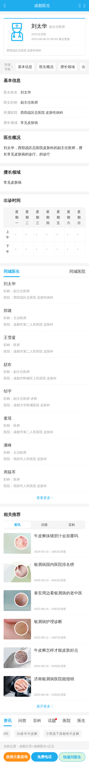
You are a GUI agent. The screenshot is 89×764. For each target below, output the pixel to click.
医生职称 (10, 102)
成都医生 (41, 746)
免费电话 (44, 757)
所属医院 (10, 113)
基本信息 (25, 67)
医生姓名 (10, 92)
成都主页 (26, 746)
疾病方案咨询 (17, 757)
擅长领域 (67, 67)
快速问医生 (72, 757)
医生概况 (46, 67)
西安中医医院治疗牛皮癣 (24, 733)
